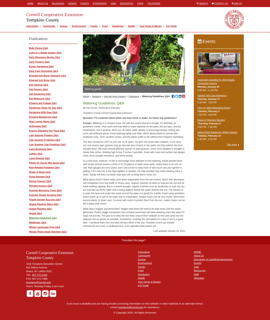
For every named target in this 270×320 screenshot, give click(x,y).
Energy (64, 26)
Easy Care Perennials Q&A (43, 71)
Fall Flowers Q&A (38, 89)
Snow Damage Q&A (39, 176)
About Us (42, 3)
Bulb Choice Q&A (38, 48)
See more (232, 144)
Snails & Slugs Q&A (40, 172)
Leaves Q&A (36, 153)
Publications (134, 96)
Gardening (118, 26)
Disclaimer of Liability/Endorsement (213, 259)
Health (131, 26)
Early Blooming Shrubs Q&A (44, 57)
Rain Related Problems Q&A (44, 167)
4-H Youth (171, 26)
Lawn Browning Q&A (40, 149)
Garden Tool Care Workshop (212, 95)
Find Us (238, 3)
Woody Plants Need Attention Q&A (48, 231)
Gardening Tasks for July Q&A (45, 108)
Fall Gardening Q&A (40, 94)
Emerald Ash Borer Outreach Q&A (47, 75)
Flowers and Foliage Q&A (43, 103)
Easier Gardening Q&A (41, 66)
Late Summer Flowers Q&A (44, 135)
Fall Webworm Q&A (39, 98)
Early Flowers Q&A (39, 62)
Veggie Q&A (35, 213)
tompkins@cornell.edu (38, 282)
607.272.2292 (39, 275)
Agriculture (32, 26)
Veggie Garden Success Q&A (45, 199)
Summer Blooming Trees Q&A (45, 190)
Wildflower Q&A (37, 222)
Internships (100, 3)
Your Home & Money (150, 26)
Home (30, 3)
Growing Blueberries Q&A (43, 117)
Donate (72, 3)
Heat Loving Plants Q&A (42, 121)
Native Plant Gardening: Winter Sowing (217, 132)
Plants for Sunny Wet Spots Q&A (47, 163)
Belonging (58, 3)
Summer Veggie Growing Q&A (45, 195)
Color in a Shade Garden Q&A (45, 52)
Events (84, 3)
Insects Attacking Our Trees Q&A (47, 130)
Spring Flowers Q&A (40, 181)
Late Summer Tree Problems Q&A (47, 144)
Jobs (113, 3)
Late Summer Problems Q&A (44, 140)
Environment (79, 26)
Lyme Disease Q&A (39, 158)
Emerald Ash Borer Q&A (42, 80)
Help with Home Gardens (115, 96)
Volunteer (153, 3)
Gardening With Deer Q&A (43, 112)
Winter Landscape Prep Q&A (44, 227)
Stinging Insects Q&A (41, 186)
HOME (197, 252)
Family (94, 26)
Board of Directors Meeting (211, 120)
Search (203, 3)
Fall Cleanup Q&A (38, 85)
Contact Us (221, 3)
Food (105, 26)
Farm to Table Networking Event (214, 108)
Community (49, 26)
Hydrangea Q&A (38, 126)
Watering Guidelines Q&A (43, 218)
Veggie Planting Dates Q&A (44, 204)
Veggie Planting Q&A (40, 209)
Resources (126, 3)
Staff (140, 3)
